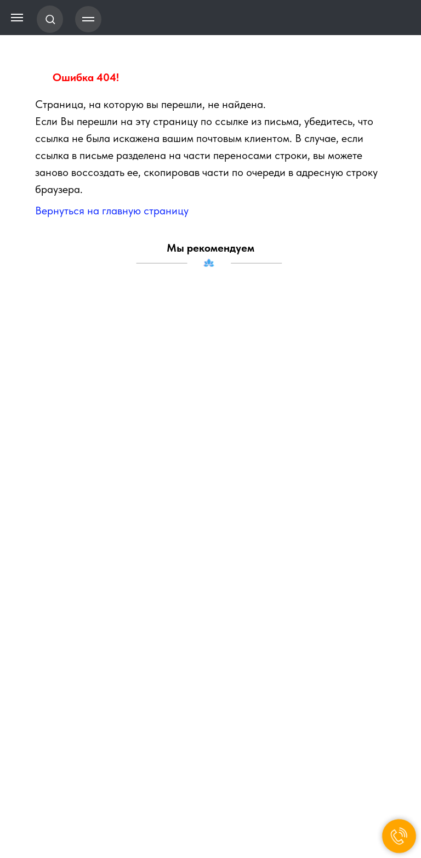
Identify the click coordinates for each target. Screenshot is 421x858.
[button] (50, 19)
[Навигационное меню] (88, 19)
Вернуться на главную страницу (112, 210)
